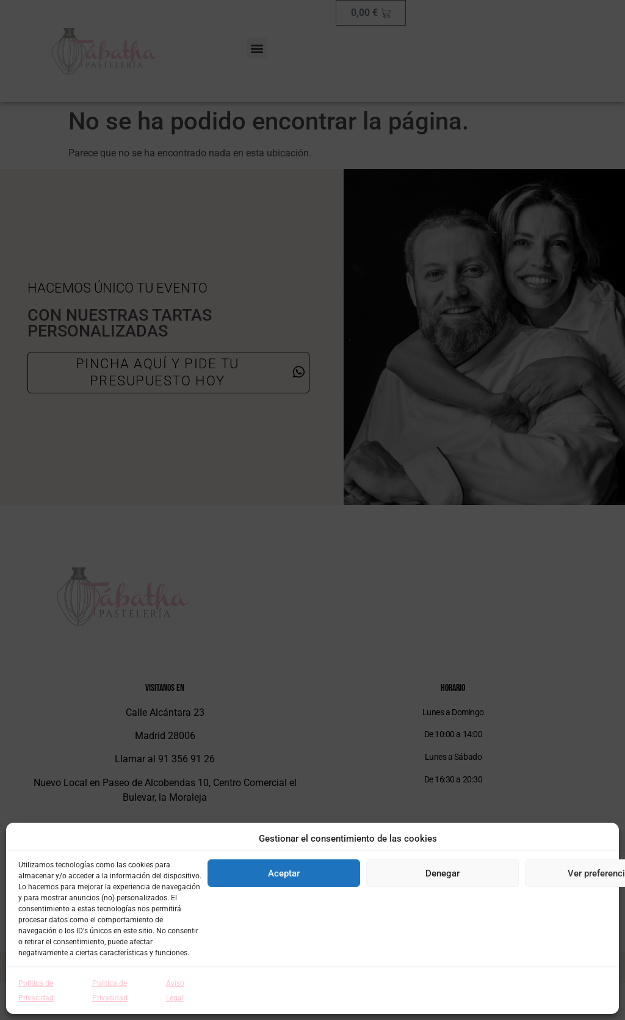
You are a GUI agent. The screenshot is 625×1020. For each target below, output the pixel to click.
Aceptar (284, 873)
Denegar (442, 873)
